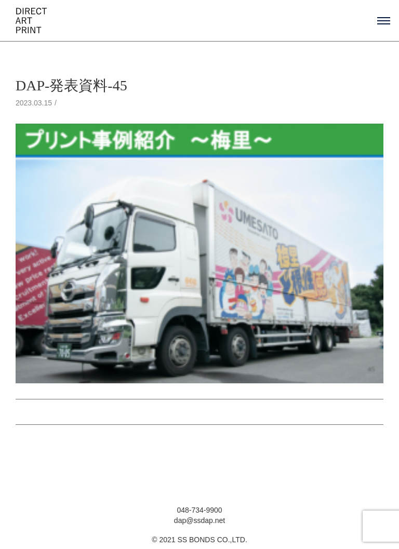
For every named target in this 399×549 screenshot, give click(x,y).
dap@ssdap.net (199, 520)
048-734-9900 (199, 510)
